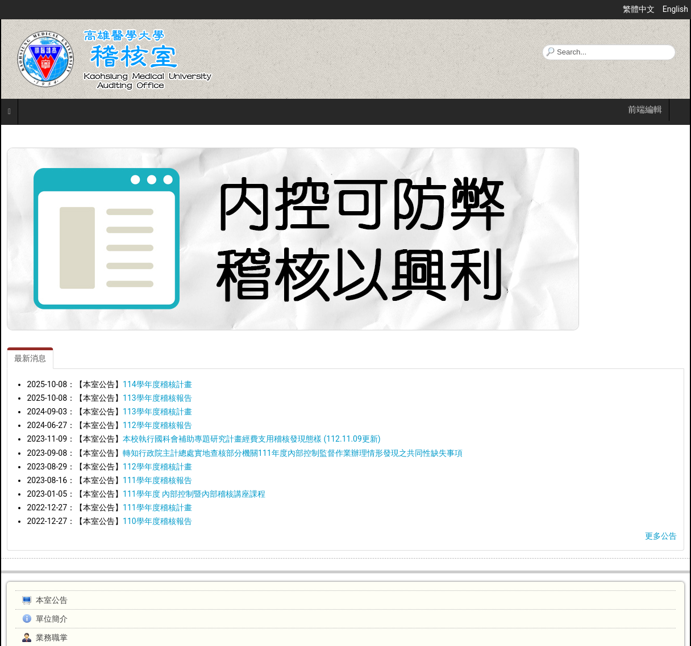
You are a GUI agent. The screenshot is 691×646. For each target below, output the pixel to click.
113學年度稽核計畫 (157, 411)
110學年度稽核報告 (157, 521)
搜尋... (542, 44)
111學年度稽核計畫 (157, 507)
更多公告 (661, 535)
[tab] (30, 358)
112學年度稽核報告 (157, 425)
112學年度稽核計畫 (157, 466)
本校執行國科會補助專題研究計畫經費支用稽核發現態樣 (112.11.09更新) (252, 438)
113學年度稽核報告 (157, 397)
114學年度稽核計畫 (157, 384)
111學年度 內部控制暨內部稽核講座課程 (194, 493)
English (675, 9)
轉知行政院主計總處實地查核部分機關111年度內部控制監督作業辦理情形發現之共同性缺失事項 (293, 453)
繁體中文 (639, 9)
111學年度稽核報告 (157, 480)
